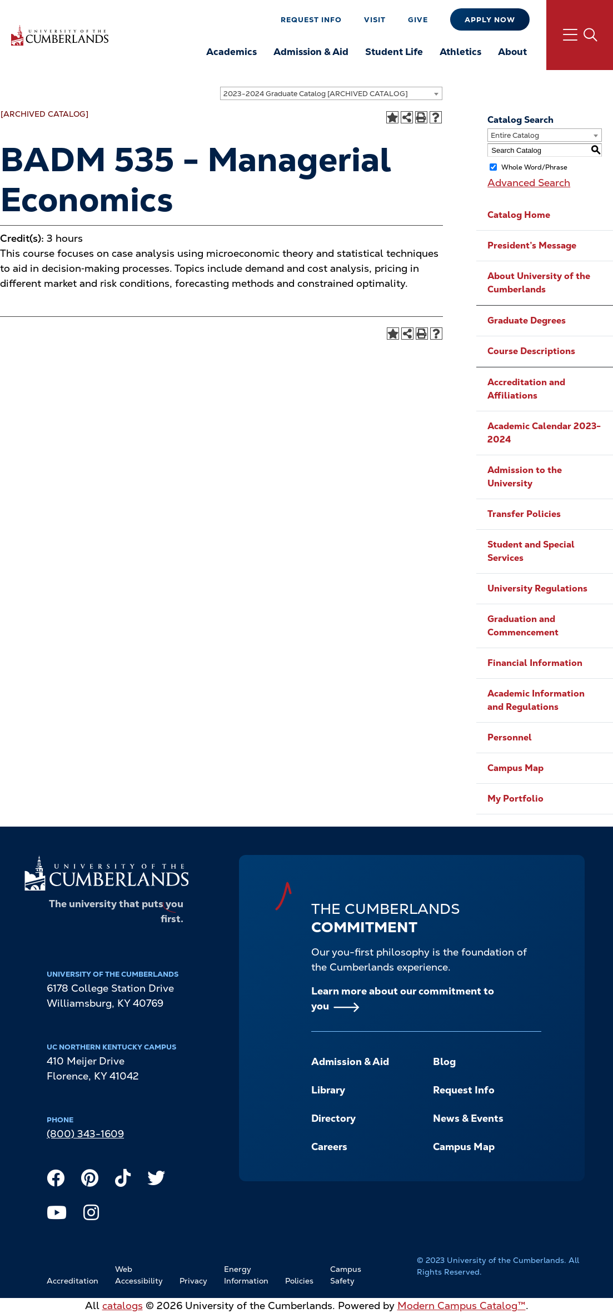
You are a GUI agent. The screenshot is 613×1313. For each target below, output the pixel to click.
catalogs (122, 1305)
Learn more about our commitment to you (402, 998)
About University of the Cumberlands (538, 282)
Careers (329, 1146)
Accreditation (72, 1281)
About (512, 52)
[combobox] (331, 93)
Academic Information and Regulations (536, 700)
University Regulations (537, 588)
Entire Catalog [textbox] (515, 135)
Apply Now (490, 19)
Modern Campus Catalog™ (461, 1305)
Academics (231, 52)
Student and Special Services (531, 551)
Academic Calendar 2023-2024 (544, 432)
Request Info (311, 19)
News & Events (468, 1118)
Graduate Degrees (526, 320)
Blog (444, 1061)
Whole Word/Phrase (534, 167)
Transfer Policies (524, 514)
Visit (375, 19)
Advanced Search (528, 182)
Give (418, 19)
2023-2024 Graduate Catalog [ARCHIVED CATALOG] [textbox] (315, 93)
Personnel (509, 737)
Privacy (193, 1281)
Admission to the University (524, 476)
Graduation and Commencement (523, 625)
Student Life (394, 52)
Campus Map (515, 768)
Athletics (460, 52)
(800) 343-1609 (85, 1133)
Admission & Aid (310, 52)
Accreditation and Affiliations (526, 388)
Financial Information (534, 663)
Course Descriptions (531, 351)
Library (328, 1089)
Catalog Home (518, 215)
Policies (299, 1281)
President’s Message (531, 245)
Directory (333, 1118)
